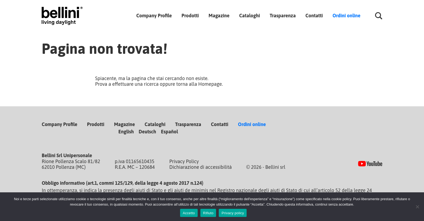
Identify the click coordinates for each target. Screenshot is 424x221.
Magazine (218, 15)
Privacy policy (232, 213)
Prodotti (190, 15)
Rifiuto (208, 213)
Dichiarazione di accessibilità (200, 167)
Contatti (314, 15)
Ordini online (346, 15)
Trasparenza (283, 15)
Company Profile (154, 15)
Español (169, 131)
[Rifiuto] (417, 206)
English (126, 131)
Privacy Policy (184, 161)
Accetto (189, 213)
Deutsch (147, 131)
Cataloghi (249, 15)
